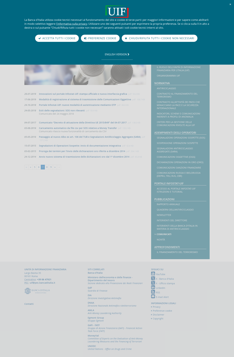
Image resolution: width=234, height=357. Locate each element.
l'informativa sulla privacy (71, 24)
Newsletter (164, 215)
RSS (155, 292)
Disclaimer (158, 314)
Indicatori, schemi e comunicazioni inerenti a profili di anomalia (178, 115)
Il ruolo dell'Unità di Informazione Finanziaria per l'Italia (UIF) (179, 69)
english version (117, 56)
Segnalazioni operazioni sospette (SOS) (181, 137)
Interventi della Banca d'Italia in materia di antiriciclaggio (177, 227)
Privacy (156, 306)
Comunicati (164, 234)
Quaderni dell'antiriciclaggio (175, 209)
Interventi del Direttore (172, 220)
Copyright (158, 318)
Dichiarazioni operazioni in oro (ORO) (180, 162)
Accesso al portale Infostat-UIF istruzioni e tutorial (176, 190)
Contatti (29, 303)
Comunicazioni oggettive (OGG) (176, 156)
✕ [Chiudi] (230, 4)
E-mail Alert (160, 297)
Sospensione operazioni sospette (177, 143)
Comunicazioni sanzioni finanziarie (179, 167)
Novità (161, 239)
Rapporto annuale (168, 204)
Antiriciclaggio (166, 88)
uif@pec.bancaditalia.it (42, 282)
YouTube (158, 274)
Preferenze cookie (162, 310)
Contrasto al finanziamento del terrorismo (177, 95)
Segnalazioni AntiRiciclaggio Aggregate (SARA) (175, 150)
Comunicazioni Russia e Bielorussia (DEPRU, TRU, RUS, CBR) (179, 174)
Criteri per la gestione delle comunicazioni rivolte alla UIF (176, 124)
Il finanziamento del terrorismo (177, 252)
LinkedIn (158, 287)
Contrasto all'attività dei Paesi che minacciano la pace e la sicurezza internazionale (178, 105)
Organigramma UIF (168, 75)
